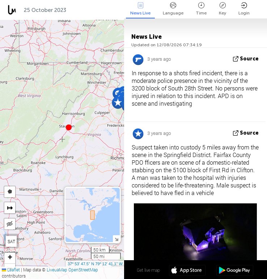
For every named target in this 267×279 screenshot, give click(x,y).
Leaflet (11, 269)
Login (244, 9)
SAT (11, 241)
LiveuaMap (57, 269)
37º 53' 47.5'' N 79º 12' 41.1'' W (95, 264)
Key (222, 9)
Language (173, 9)
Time (201, 9)
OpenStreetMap (83, 269)
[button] (69, 127)
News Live (140, 9)
